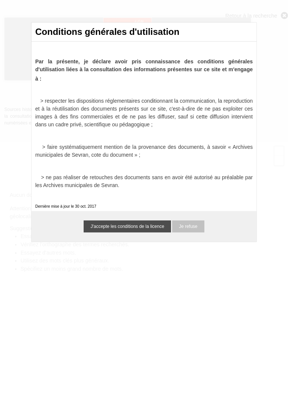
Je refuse (188, 226)
